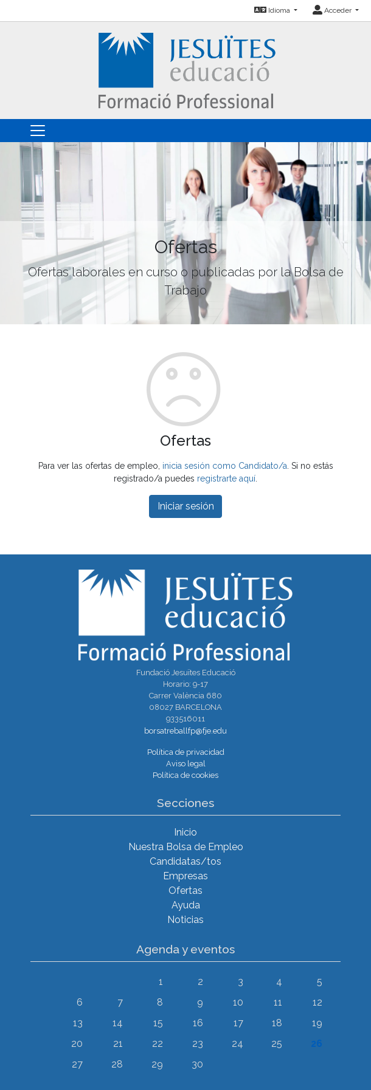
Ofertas (185, 890)
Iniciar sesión (186, 506)
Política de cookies (185, 775)
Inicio (185, 832)
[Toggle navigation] (37, 130)
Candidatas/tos (185, 861)
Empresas (185, 876)
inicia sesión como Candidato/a (224, 466)
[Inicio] (186, 69)
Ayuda (186, 905)
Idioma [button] (273, 10)
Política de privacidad (185, 752)
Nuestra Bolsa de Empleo (185, 847)
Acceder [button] (333, 10)
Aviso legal (186, 763)
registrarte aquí (226, 478)
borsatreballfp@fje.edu (185, 730)
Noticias (185, 919)
